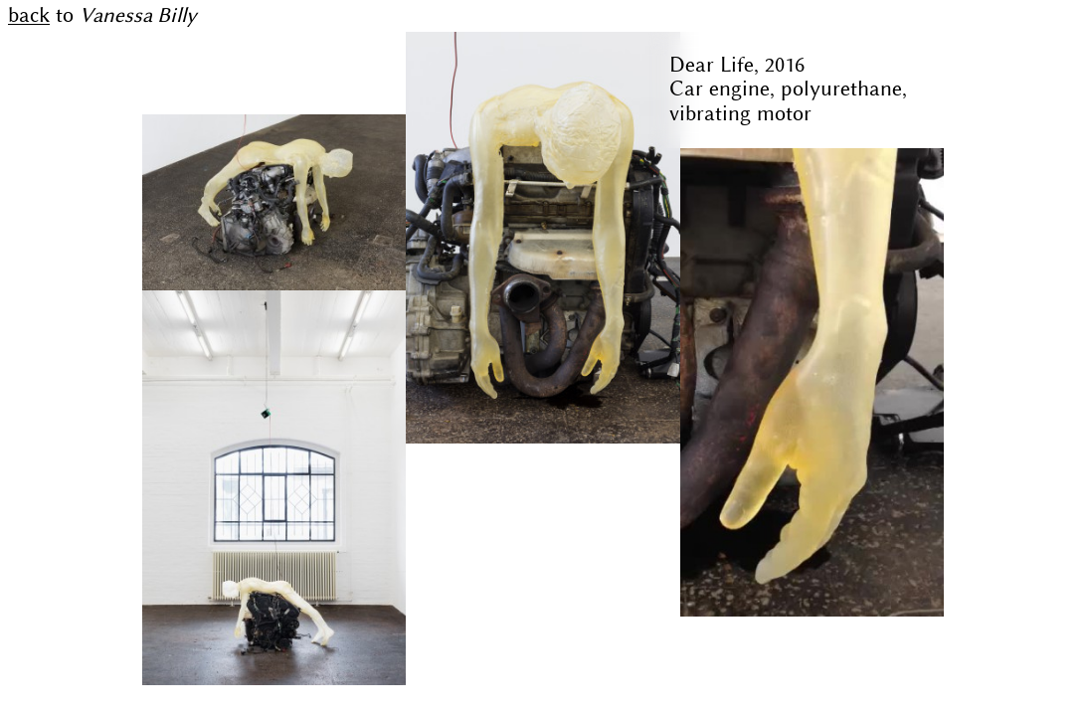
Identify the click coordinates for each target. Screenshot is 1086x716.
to (102, 15)
